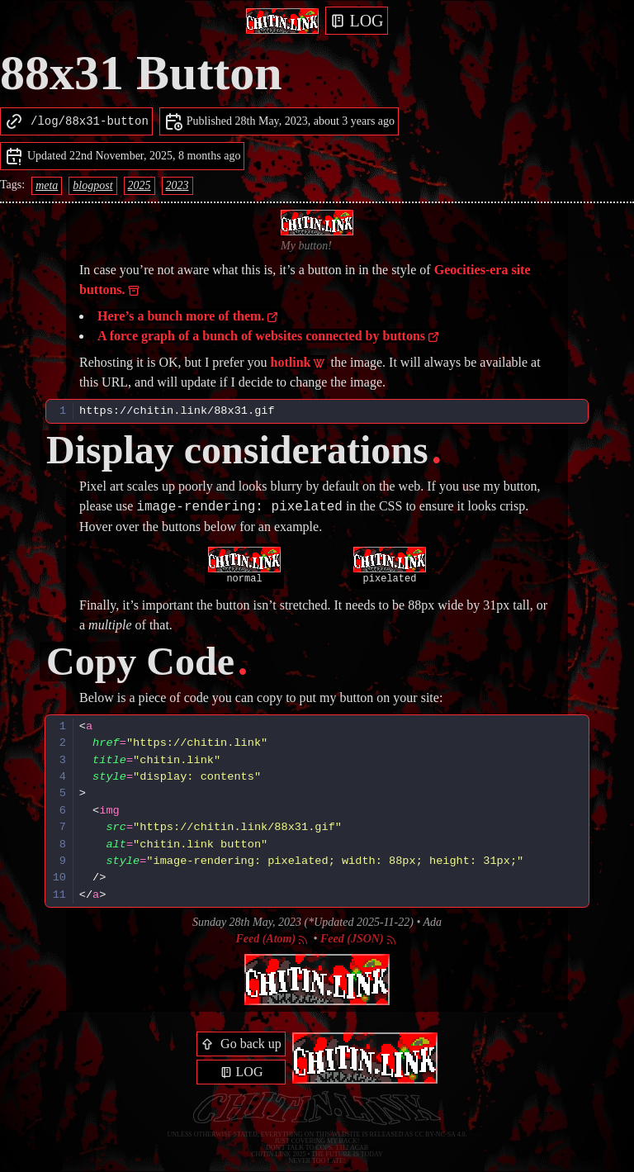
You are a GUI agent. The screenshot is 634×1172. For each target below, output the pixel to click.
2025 (139, 185)
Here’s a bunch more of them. (188, 316)
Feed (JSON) (358, 938)
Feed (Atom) (272, 938)
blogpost (92, 185)
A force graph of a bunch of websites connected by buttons (268, 336)
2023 (177, 185)
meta (46, 185)
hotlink (298, 362)
